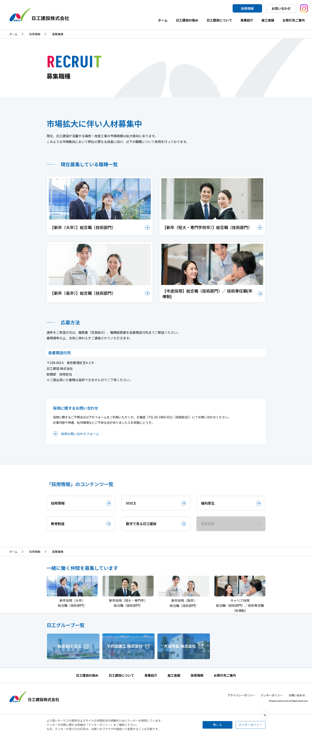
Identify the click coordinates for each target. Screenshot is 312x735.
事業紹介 (246, 20)
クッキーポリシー (272, 698)
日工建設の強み (187, 20)
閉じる (217, 725)
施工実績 (267, 20)
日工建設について (219, 20)
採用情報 (247, 8)
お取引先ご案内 (294, 20)
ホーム (163, 20)
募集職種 (57, 34)
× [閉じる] (265, 714)
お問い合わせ (281, 8)
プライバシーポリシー (241, 698)
